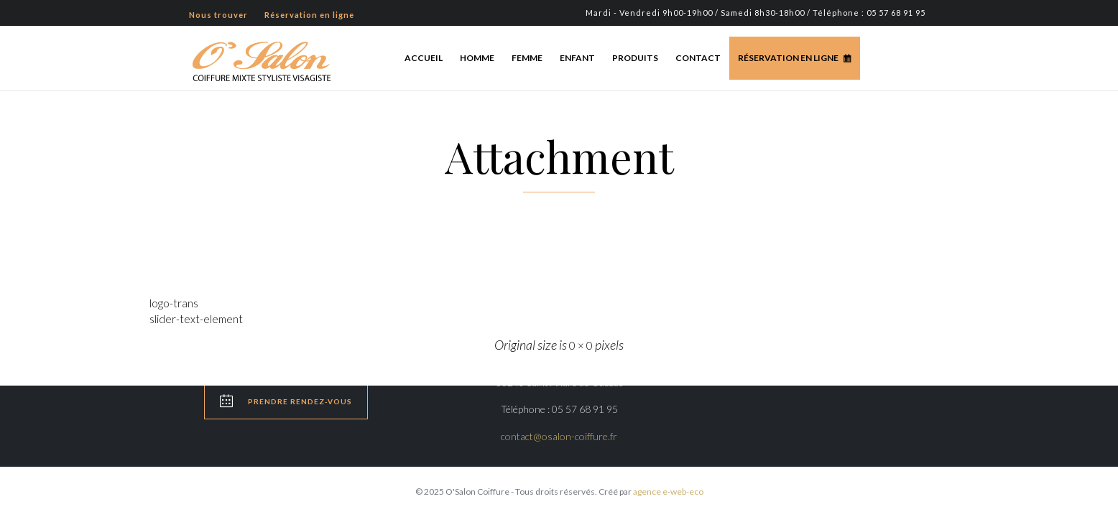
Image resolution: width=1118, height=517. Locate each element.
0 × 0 (581, 345)
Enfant (577, 57)
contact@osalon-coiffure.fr (559, 436)
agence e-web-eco (668, 491)
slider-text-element (196, 318)
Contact (698, 57)
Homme (477, 57)
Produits (635, 57)
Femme (527, 57)
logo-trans (173, 303)
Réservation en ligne (788, 57)
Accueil (424, 57)
